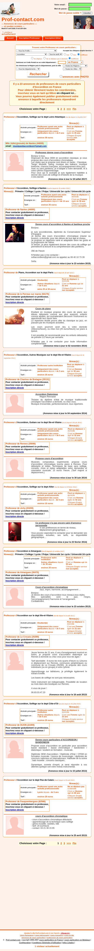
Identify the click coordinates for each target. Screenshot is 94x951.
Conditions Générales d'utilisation (46, 943)
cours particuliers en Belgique (77, 940)
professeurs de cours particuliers (59, 938)
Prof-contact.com (42, 933)
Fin (74, 109)
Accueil (10, 38)
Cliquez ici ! (65, 933)
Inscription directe (14, 218)
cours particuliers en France (51, 940)
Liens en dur (69, 935)
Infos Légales (68, 943)
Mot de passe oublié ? (70, 13)
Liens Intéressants (42, 935)
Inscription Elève (53, 38)
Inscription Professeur (29, 38)
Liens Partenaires (26, 935)
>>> (69, 109)
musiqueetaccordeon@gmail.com (29, 146)
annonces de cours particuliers (33, 938)
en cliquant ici (65, 93)
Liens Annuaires (56, 935)
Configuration (25, 943)
